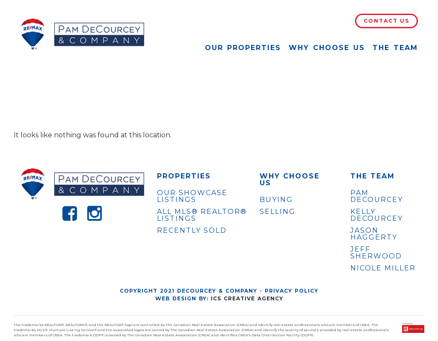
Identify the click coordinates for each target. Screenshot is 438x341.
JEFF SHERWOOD (376, 253)
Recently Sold (192, 230)
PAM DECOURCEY (376, 196)
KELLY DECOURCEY (376, 215)
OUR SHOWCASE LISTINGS (192, 196)
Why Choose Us (327, 48)
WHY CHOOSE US (290, 180)
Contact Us (386, 21)
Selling (278, 212)
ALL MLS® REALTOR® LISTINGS (202, 215)
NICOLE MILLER (383, 268)
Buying (276, 200)
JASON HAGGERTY (373, 234)
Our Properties (243, 48)
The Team (395, 48)
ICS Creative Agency (247, 298)
